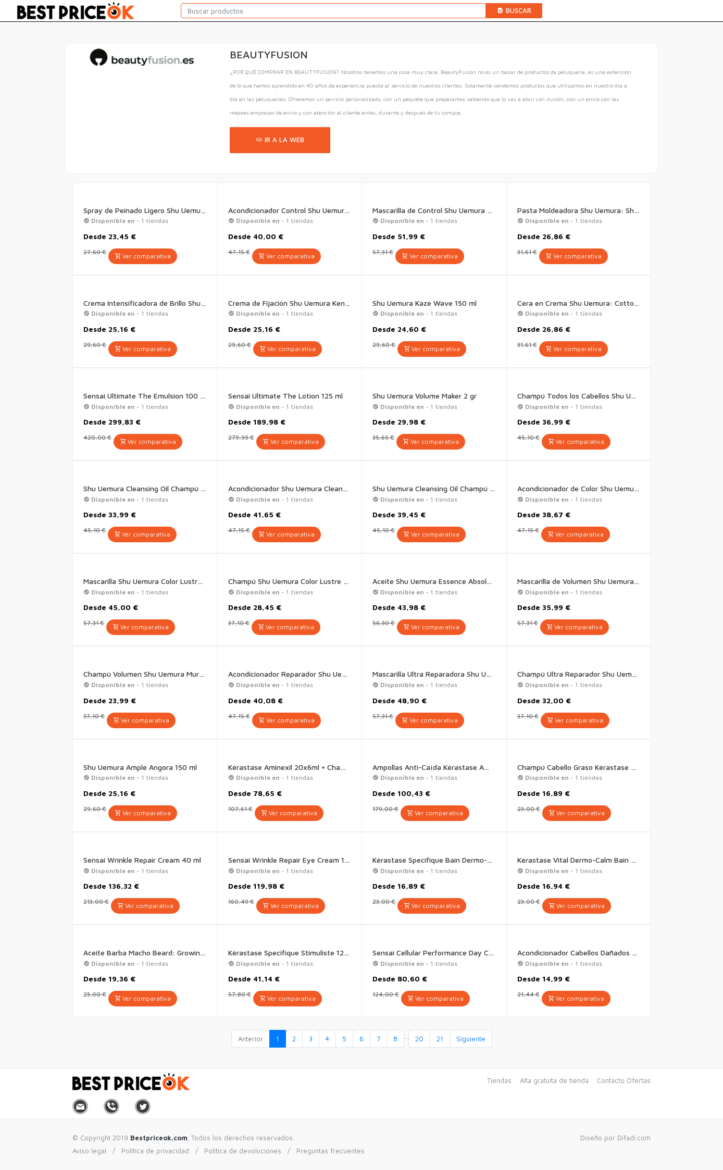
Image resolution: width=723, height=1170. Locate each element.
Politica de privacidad (155, 1151)
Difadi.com (634, 1138)
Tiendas (499, 1080)
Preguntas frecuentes (330, 1151)
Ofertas (639, 1080)
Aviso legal (89, 1151)
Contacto (611, 1080)
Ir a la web (280, 139)
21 (440, 1039)
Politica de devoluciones (242, 1151)
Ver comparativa (143, 256)
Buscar (514, 10)
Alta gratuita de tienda (554, 1080)
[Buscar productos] (333, 10)
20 (419, 1039)
